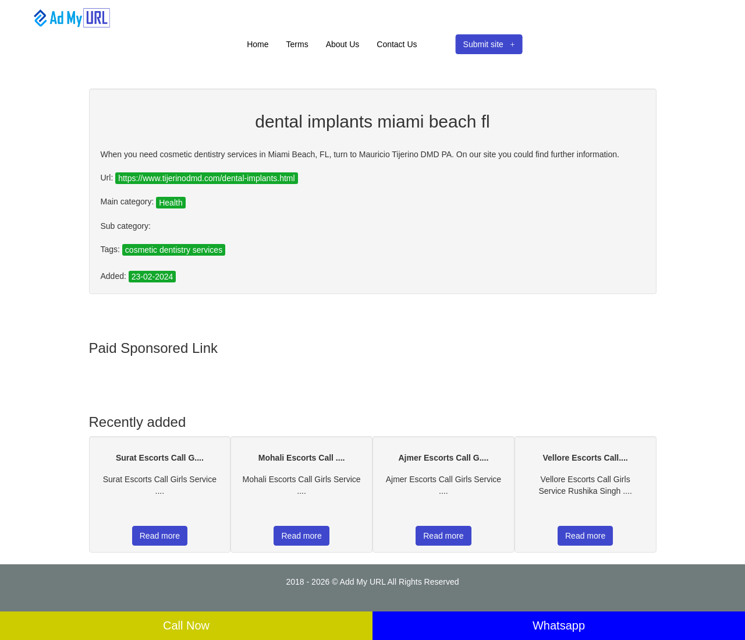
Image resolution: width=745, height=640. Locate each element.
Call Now (186, 625)
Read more (160, 535)
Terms (297, 44)
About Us (343, 44)
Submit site (489, 44)
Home (257, 44)
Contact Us (397, 44)
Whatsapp (559, 625)
